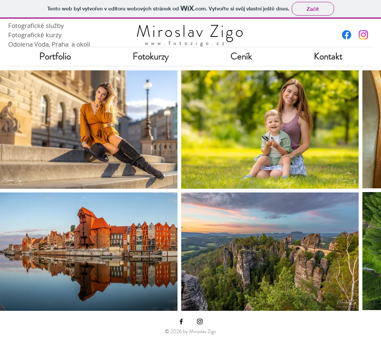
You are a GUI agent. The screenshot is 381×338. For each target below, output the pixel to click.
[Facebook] (181, 321)
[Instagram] (200, 321)
